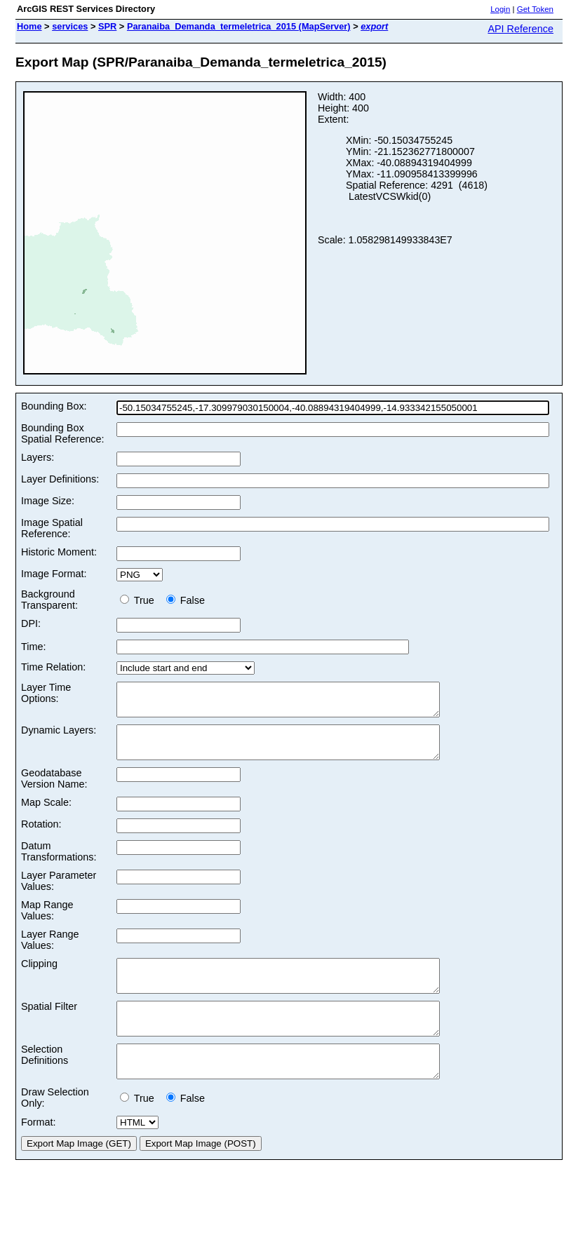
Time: (33, 646)
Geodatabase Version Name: (54, 791)
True (140, 600)
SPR (107, 26)
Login (500, 9)
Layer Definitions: (60, 479)
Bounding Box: (54, 406)
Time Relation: (53, 667)
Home (29, 26)
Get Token (535, 9)
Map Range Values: (47, 923)
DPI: (31, 623)
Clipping (39, 976)
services (70, 26)
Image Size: (47, 500)
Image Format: (54, 573)
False (185, 600)
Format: (38, 1153)
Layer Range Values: (50, 952)
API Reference (520, 28)
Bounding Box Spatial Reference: (62, 433)
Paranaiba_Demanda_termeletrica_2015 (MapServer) (239, 26)
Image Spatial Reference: (52, 528)
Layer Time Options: (46, 693)
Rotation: (41, 836)
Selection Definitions (44, 1080)
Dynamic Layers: (58, 736)
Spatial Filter (49, 1025)
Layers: (37, 457)
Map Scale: (46, 815)
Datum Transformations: (58, 864)
